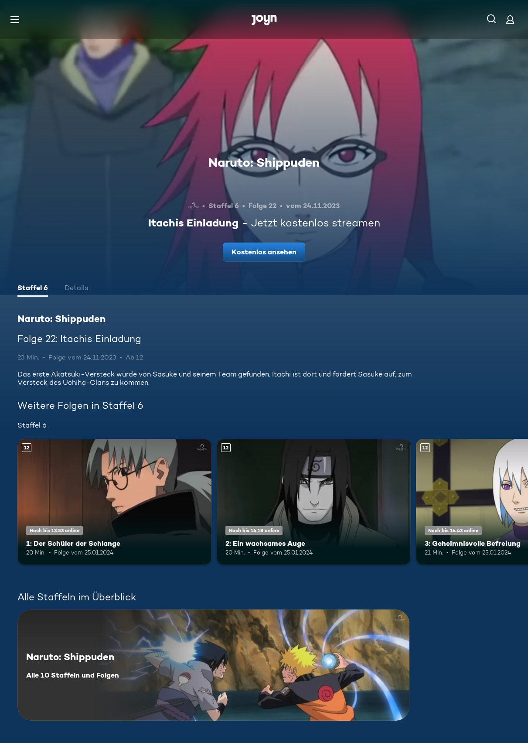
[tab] (33, 289)
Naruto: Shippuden (264, 162)
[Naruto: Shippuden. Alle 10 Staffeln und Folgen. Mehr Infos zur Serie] (213, 665)
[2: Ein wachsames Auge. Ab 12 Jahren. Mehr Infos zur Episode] (314, 502)
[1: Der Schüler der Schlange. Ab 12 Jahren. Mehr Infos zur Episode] (114, 502)
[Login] (510, 19)
